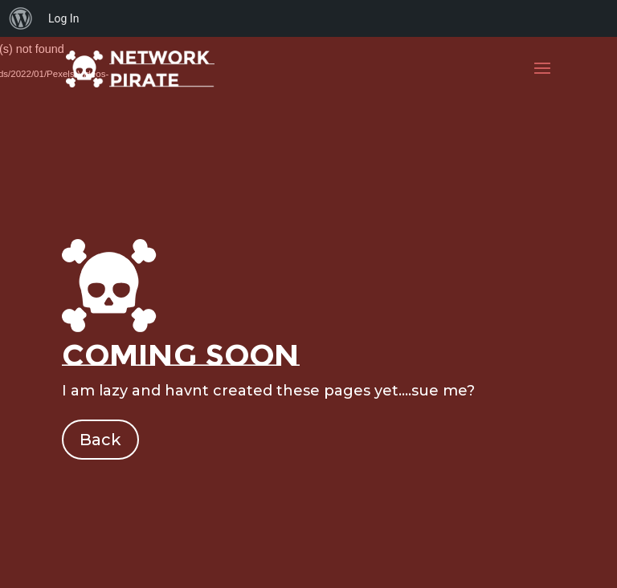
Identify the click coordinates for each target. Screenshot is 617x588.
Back (100, 439)
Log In (63, 18)
